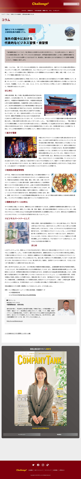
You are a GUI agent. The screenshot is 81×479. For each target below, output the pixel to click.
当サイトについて (39, 470)
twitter (33, 465)
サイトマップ (48, 470)
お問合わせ (62, 470)
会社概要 (30, 470)
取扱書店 (59, 434)
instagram (43, 465)
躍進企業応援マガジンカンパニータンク (21, 470)
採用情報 (55, 470)
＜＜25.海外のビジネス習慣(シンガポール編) (18, 333)
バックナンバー (21, 434)
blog (48, 465)
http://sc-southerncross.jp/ (15, 321)
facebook (38, 465)
